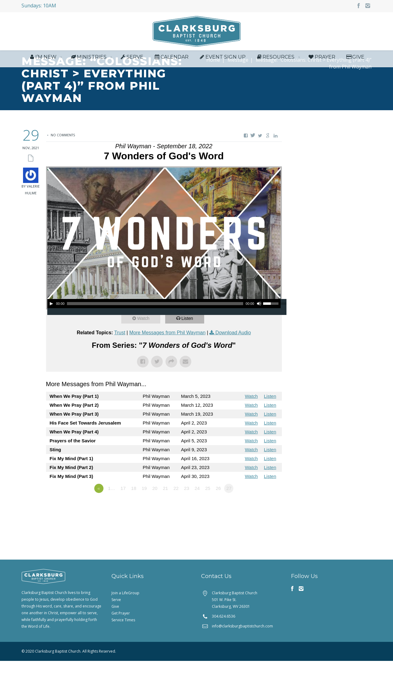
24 (197, 506)
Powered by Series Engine (259, 523)
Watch (144, 336)
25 (207, 506)
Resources (275, 58)
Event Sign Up (222, 58)
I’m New (42, 58)
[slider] (155, 321)
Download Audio (233, 350)
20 (155, 506)
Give (354, 58)
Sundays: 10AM (38, 5)
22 (176, 506)
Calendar (171, 58)
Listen (188, 336)
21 (165, 506)
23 (186, 506)
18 (133, 506)
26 (218, 506)
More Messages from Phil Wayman (167, 350)
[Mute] (259, 321)
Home (213, 78)
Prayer (321, 58)
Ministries (88, 58)
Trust (119, 350)
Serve (131, 58)
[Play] (51, 321)
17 (123, 506)
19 (144, 506)
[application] (164, 321)
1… (111, 506)
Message (238, 78)
